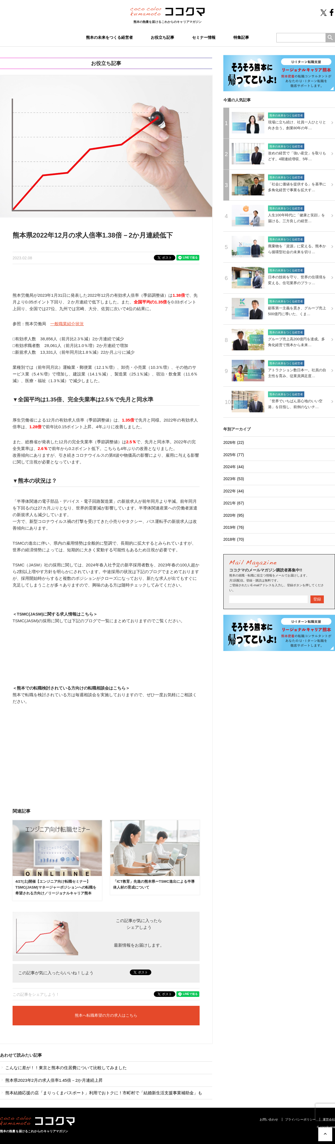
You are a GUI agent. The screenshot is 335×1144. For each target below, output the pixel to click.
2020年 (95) (233, 515)
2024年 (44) (233, 467)
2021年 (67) (233, 503)
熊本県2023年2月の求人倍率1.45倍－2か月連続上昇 (51, 1080)
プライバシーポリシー (300, 1119)
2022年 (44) (233, 491)
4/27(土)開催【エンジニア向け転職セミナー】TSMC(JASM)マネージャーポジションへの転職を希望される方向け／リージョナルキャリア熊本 (55, 887)
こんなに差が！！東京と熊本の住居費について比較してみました (63, 1067)
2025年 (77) (233, 455)
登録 (317, 599)
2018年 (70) (233, 539)
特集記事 (241, 37)
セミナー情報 (204, 37)
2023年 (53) (233, 479)
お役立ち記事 (162, 37)
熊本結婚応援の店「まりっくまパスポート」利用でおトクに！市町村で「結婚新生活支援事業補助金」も (101, 1092)
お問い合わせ (269, 1119)
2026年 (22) (233, 442)
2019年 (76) (233, 527)
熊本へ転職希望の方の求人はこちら (106, 1015)
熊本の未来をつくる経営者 (109, 37)
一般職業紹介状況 (67, 323)
